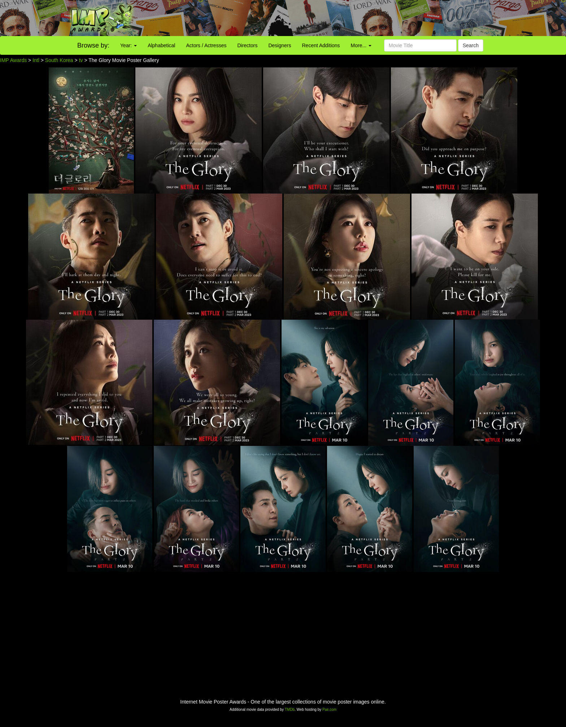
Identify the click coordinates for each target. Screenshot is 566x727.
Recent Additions (321, 45)
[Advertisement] (354, 18)
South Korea (59, 60)
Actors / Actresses (206, 45)
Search (471, 45)
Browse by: (93, 45)
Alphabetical (161, 45)
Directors (247, 45)
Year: (128, 45)
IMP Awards (13, 60)
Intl (35, 60)
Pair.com (329, 710)
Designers (279, 45)
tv (81, 60)
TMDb (290, 710)
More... (361, 45)
